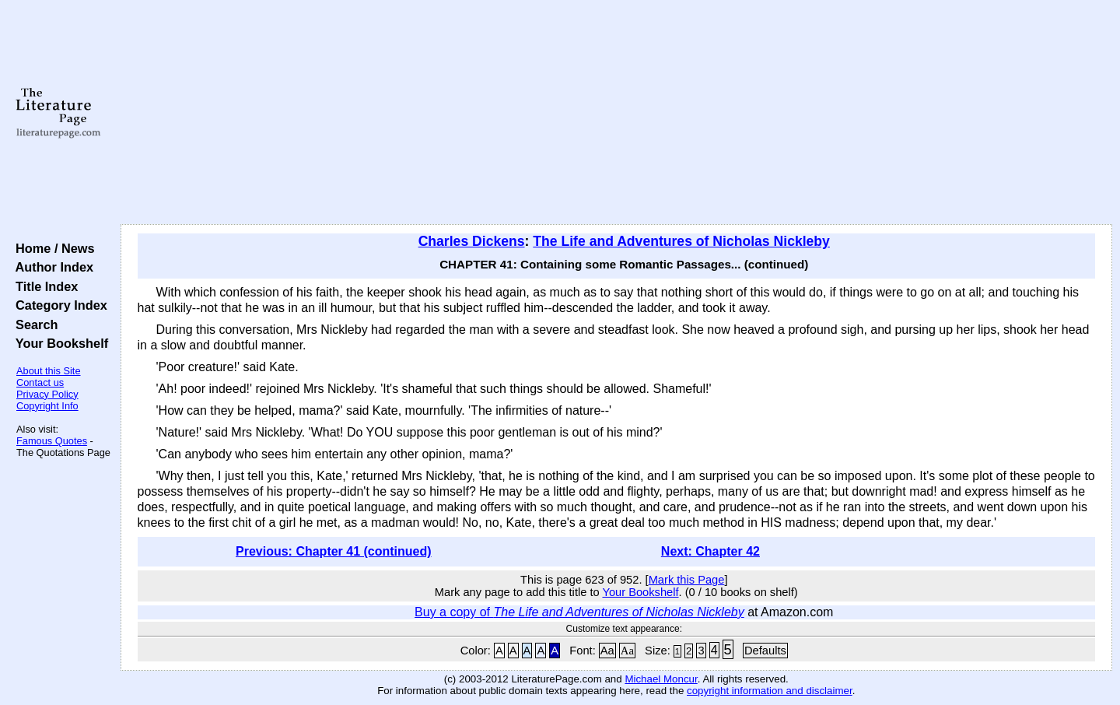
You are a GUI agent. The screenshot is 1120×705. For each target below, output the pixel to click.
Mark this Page (687, 579)
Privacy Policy (47, 394)
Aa (607, 650)
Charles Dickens (471, 241)
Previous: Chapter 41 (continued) (334, 551)
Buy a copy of (579, 612)
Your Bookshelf (58, 343)
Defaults (765, 650)
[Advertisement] (616, 113)
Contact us (40, 382)
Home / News (52, 248)
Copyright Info (47, 406)
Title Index (43, 286)
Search (33, 324)
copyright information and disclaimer (769, 690)
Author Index (51, 267)
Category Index (58, 305)
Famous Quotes (51, 441)
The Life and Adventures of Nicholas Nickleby (681, 241)
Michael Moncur (661, 679)
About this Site (48, 371)
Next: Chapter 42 (710, 551)
